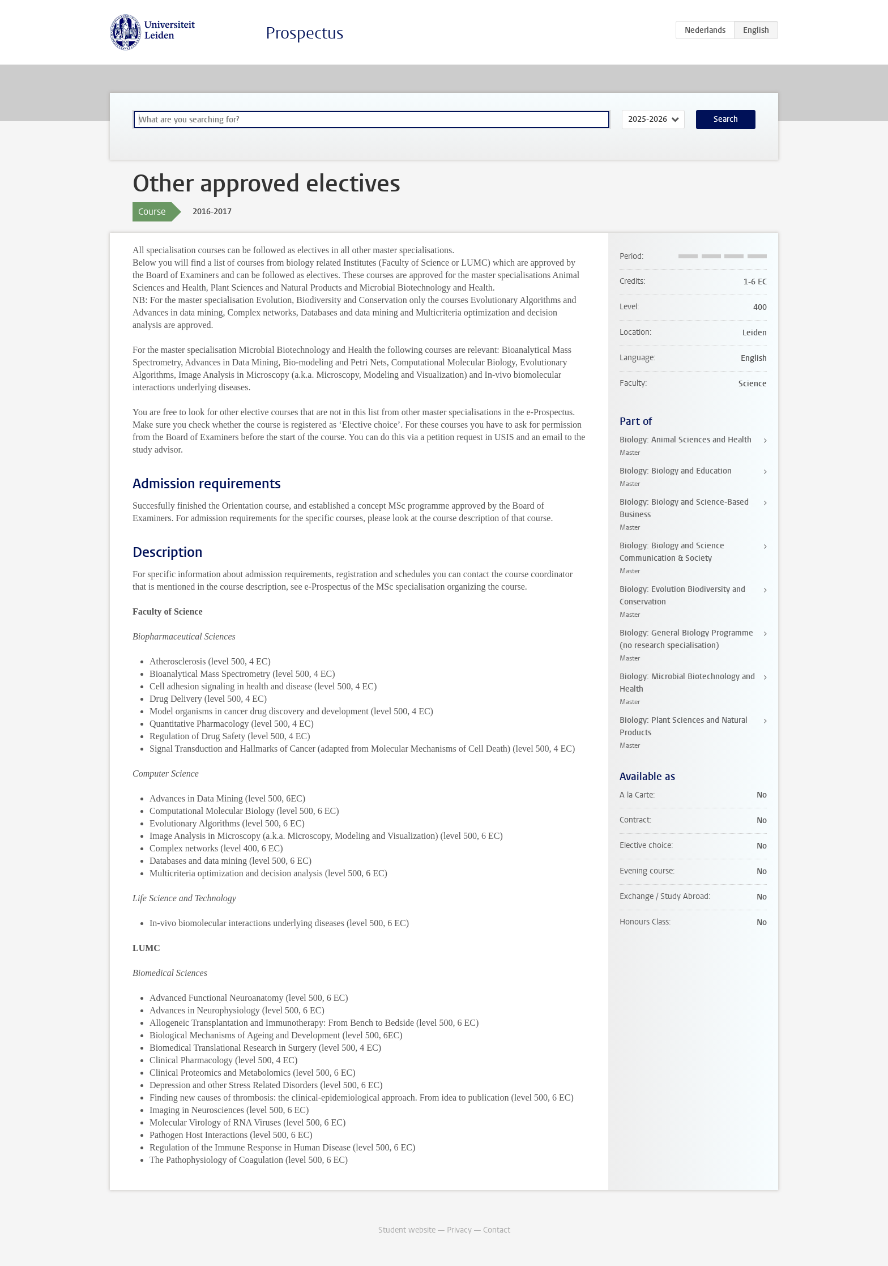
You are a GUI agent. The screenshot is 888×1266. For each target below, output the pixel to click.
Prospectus (305, 33)
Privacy (459, 1230)
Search (726, 119)
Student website (407, 1230)
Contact (496, 1230)
